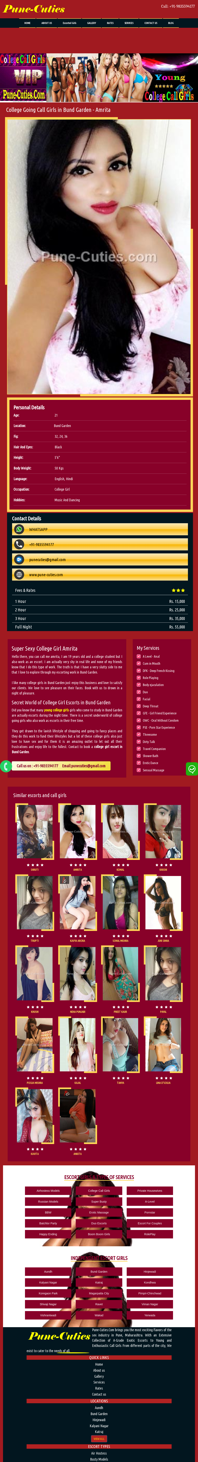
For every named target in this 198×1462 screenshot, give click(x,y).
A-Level (29, 1200)
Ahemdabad (99, 1452)
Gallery (99, 1330)
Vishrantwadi (99, 1268)
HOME (27, 23)
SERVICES (128, 23)
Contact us (99, 1348)
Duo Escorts (29, 1211)
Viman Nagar (64, 1268)
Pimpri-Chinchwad (133, 1258)
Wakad (134, 1268)
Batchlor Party (169, 1200)
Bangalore (99, 1458)
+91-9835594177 (46, 766)
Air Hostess (99, 1407)
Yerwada (168, 1268)
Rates (99, 1342)
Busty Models (99, 1413)
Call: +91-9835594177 (178, 6)
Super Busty (168, 1190)
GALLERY (91, 23)
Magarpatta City (99, 1258)
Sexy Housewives (99, 1425)
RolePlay (168, 1211)
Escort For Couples (64, 1211)
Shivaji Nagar (168, 1258)
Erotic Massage (99, 1200)
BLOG (171, 23)
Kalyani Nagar (134, 1247)
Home (99, 1318)
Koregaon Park (64, 1258)
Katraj (168, 1247)
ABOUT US (46, 23)
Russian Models (134, 1190)
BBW (64, 1200)
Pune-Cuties (33, 9)
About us (99, 1324)
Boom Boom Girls (134, 1211)
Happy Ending (99, 1211)
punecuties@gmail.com (88, 766)
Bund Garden (64, 1247)
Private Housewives (99, 1190)
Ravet (29, 1268)
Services (99, 1336)
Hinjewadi (99, 1247)
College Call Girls (64, 1190)
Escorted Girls (69, 23)
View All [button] (99, 1392)
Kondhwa (29, 1258)
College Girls (99, 1419)
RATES (110, 23)
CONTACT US (150, 23)
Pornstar (134, 1200)
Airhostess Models (29, 1190)
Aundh (29, 1247)
